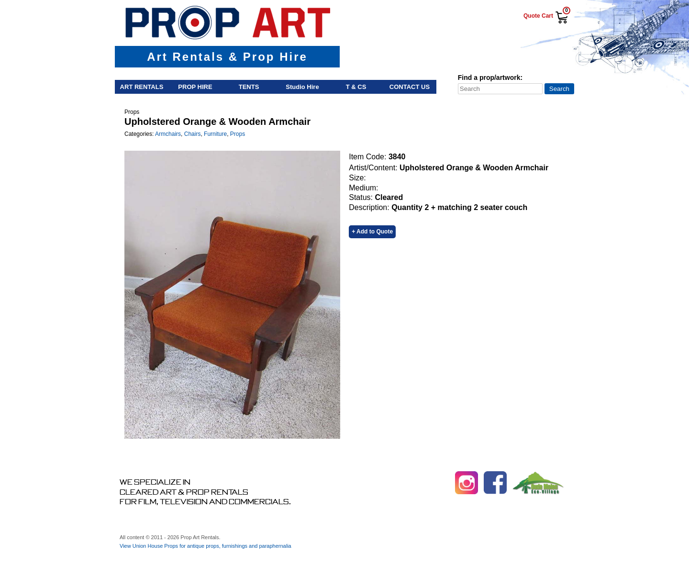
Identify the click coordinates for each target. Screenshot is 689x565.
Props (237, 134)
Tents (249, 86)
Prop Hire (195, 86)
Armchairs (168, 134)
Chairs (192, 134)
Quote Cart (538, 15)
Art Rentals (142, 86)
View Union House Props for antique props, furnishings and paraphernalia (205, 546)
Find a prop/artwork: (490, 77)
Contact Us (409, 86)
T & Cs (356, 86)
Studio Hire (302, 86)
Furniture (215, 134)
